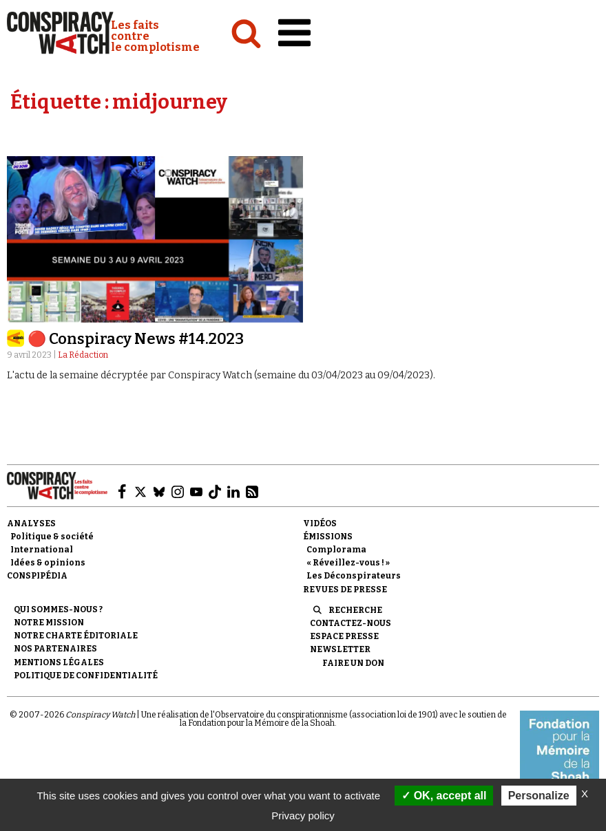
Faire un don (353, 663)
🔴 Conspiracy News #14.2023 (136, 339)
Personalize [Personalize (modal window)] (539, 795)
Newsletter (340, 649)
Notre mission (49, 622)
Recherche (355, 610)
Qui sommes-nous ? (58, 609)
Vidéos (320, 523)
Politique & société (52, 536)
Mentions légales (59, 662)
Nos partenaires (55, 649)
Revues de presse (345, 589)
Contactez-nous (350, 623)
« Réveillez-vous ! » (348, 563)
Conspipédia (37, 576)
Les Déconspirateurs (353, 576)
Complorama (336, 549)
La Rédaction (83, 355)
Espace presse (344, 636)
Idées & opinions (47, 563)
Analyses (31, 523)
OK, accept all (443, 795)
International (41, 549)
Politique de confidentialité (86, 675)
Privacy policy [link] (303, 815)
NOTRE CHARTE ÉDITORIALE (76, 635)
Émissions (328, 536)
